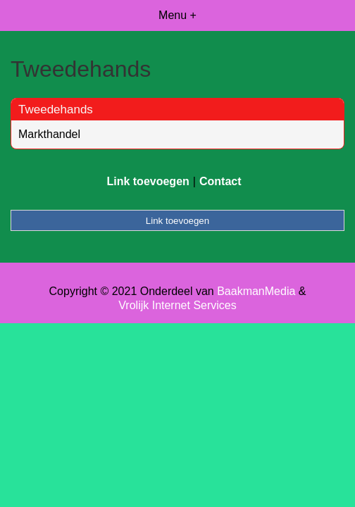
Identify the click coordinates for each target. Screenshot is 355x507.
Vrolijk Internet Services (177, 305)
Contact (220, 181)
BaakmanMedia (256, 291)
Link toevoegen (147, 181)
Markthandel (49, 134)
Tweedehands (55, 109)
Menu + (177, 15)
